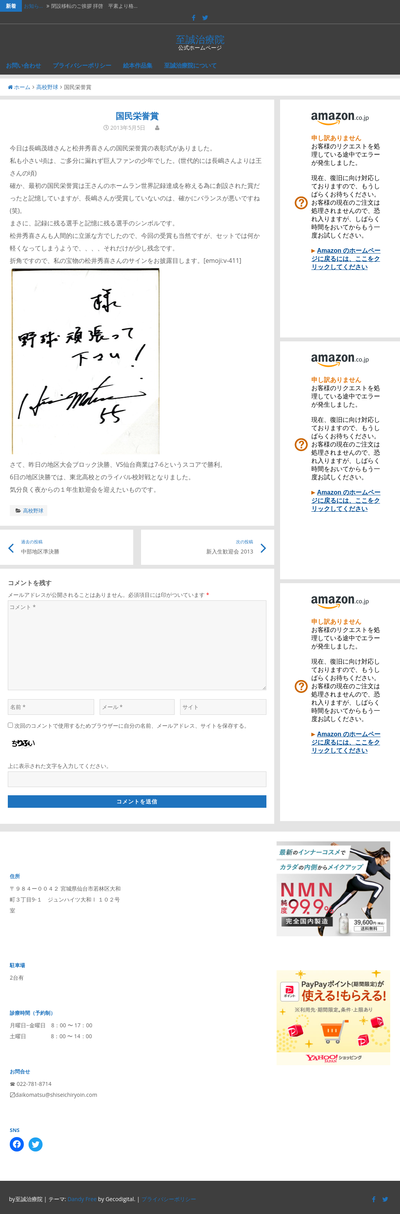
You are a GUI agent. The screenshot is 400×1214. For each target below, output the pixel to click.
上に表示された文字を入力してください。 (60, 765)
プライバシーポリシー (82, 65)
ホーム (19, 87)
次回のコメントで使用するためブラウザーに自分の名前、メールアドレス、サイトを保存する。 (132, 725)
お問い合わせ (23, 65)
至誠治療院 (200, 39)
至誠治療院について (190, 65)
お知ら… (33, 5)
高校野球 (47, 87)
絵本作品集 (137, 65)
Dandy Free (82, 1199)
